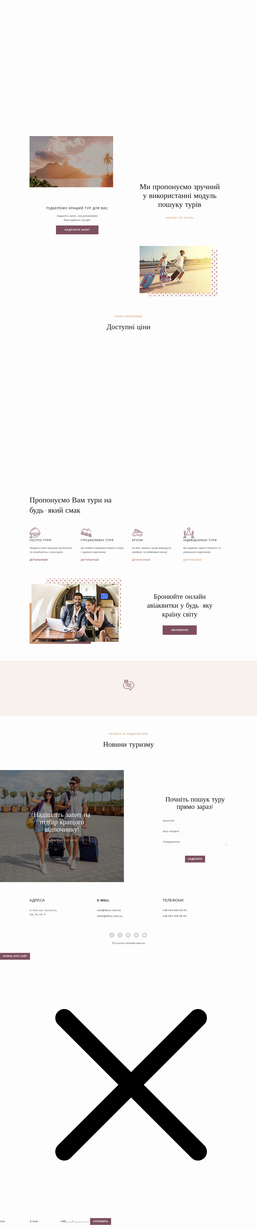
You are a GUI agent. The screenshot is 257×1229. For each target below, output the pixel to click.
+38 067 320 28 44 (174, 916)
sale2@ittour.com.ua (109, 916)
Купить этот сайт (15, 956)
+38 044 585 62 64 (28, 2)
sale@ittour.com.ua (109, 910)
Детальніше (39, 559)
